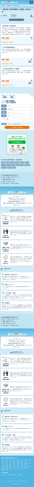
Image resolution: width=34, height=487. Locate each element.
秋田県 (18, 460)
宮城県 (14, 460)
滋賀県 (6, 464)
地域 (4, 109)
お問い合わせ (24, 481)
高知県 (3, 468)
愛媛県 (29, 466)
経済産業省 (3, 474)
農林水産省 (19, 474)
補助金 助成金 (3, 5)
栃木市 (12, 165)
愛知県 (29, 463)
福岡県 (6, 468)
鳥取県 (3, 466)
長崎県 (14, 468)
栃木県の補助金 (9, 5)
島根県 (6, 466)
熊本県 (18, 468)
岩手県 (10, 460)
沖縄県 (7, 469)
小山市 (27, 162)
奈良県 (22, 464)
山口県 (18, 466)
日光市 (8, 165)
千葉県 (14, 461)
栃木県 (3, 461)
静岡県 (25, 463)
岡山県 (10, 466)
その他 (14, 469)
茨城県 (29, 460)
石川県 (6, 463)
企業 (4, 124)
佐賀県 (10, 468)
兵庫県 (18, 464)
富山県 (3, 463)
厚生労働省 (14, 474)
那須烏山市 (3, 167)
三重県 (3, 464)
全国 (10, 469)
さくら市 (3, 165)
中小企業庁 (9, 474)
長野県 (18, 463)
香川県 (25, 466)
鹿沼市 (13, 167)
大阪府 (14, 464)
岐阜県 (22, 463)
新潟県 (26, 461)
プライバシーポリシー (16, 481)
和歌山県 (25, 464)
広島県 (14, 466)
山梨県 (14, 463)
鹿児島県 (3, 469)
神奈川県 (22, 461)
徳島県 (22, 466)
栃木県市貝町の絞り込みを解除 (16, 20)
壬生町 (11, 162)
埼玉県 (10, 461)
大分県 (22, 468)
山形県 (22, 460)
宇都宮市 (22, 162)
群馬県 (6, 461)
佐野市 (7, 162)
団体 (9, 124)
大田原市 (17, 162)
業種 (4, 112)
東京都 (18, 461)
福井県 (10, 463)
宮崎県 (25, 468)
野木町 (9, 167)
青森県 (6, 460)
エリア (4, 105)
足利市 (21, 165)
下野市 (2, 162)
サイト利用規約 (8, 481)
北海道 (3, 460)
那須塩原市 (27, 165)
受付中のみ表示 (17, 123)
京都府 (10, 464)
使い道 (4, 115)
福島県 (25, 460)
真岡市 (17, 165)
